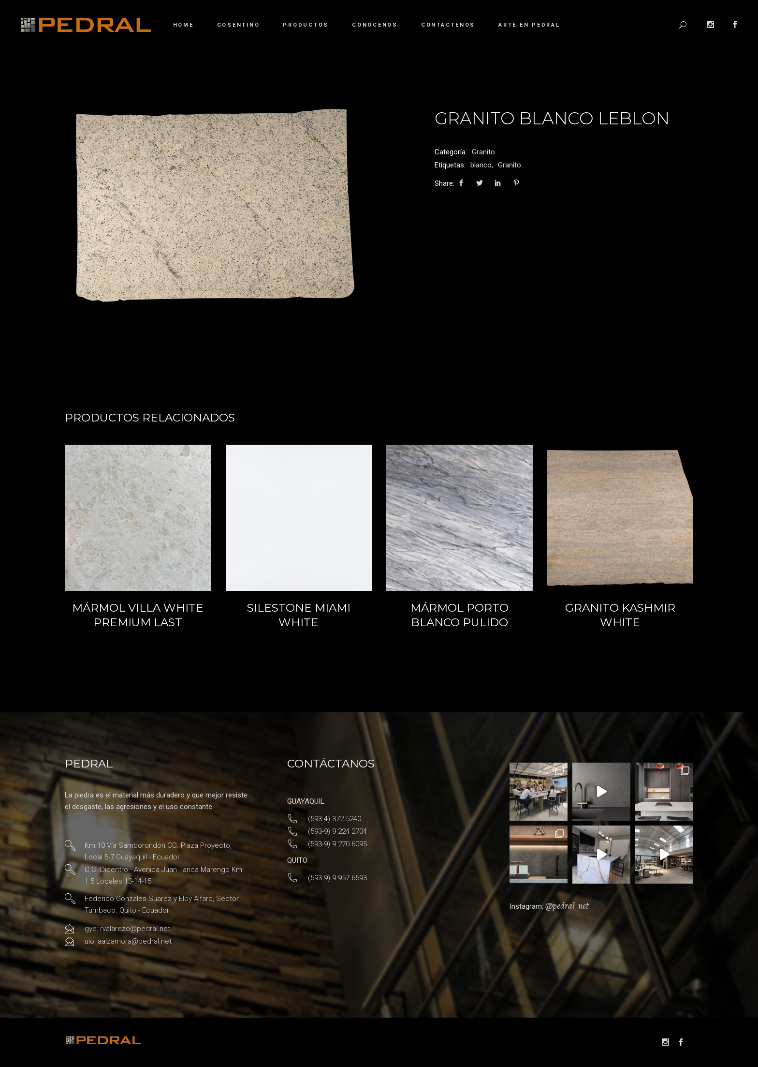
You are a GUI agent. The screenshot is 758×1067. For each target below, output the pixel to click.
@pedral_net (566, 906)
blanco (481, 165)
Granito (483, 152)
